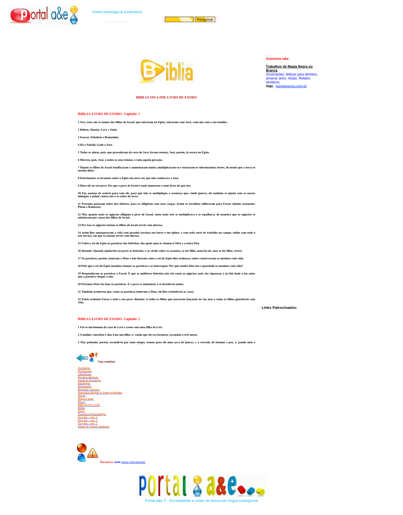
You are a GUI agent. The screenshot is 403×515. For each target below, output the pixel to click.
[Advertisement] (201, 39)
